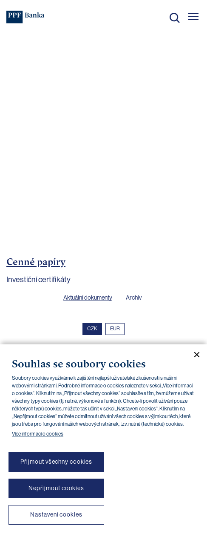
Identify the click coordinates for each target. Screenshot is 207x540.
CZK (92, 329)
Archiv (134, 297)
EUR (115, 329)
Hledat (175, 18)
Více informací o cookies (37, 434)
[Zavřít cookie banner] (193, 354)
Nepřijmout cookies (56, 488)
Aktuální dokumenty (87, 297)
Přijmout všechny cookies (56, 461)
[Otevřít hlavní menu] (193, 16)
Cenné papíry (35, 261)
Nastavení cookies (56, 514)
